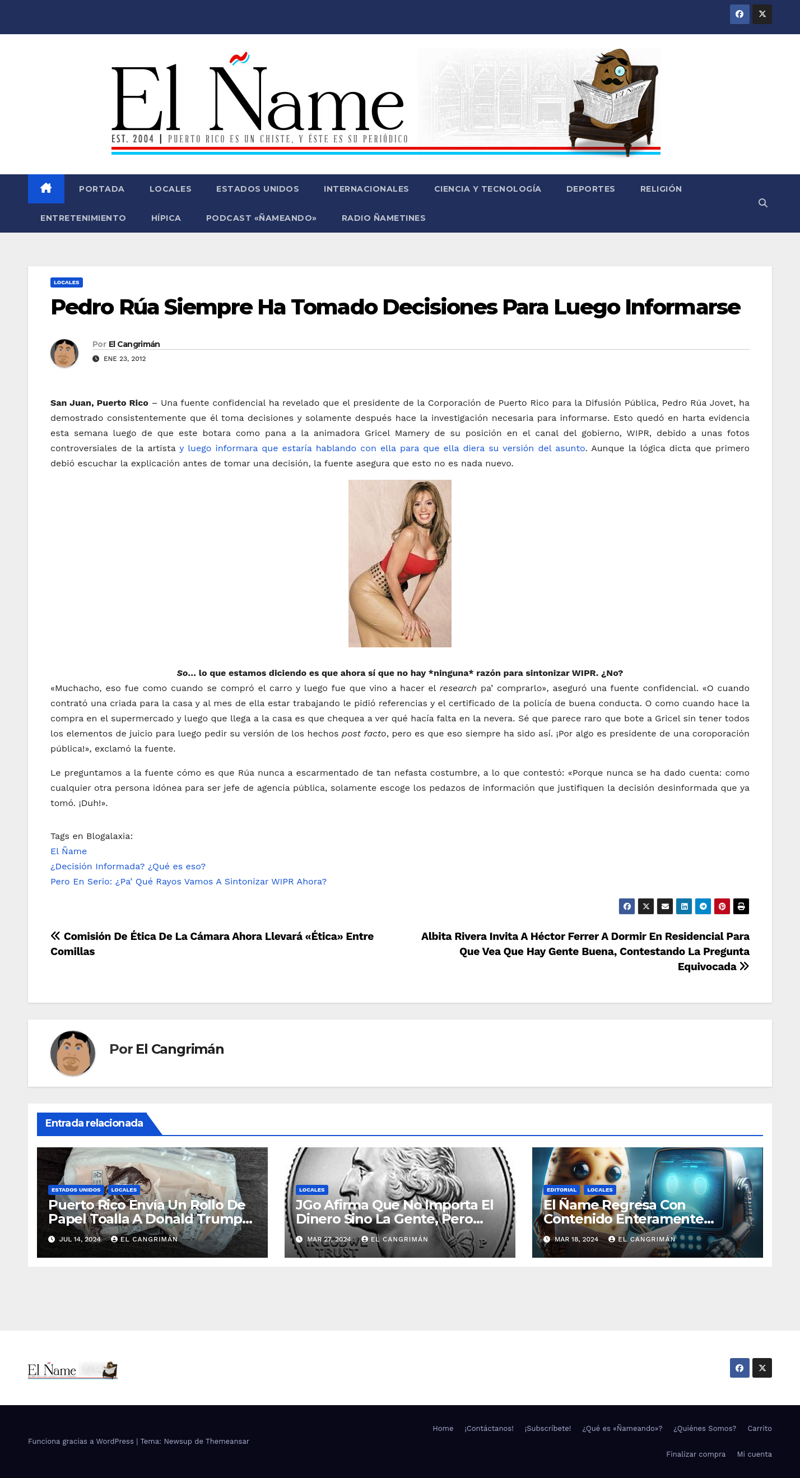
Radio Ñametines (384, 218)
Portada (101, 189)
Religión (661, 189)
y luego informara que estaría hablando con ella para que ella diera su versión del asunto (382, 448)
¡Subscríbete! (548, 1428)
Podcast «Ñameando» (261, 218)
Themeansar (227, 1441)
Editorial (561, 1190)
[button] (763, 203)
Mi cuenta (754, 1454)
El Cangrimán (134, 344)
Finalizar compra (695, 1454)
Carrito (759, 1428)
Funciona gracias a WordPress (82, 1441)
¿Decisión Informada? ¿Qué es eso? (128, 866)
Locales (171, 189)
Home (442, 1428)
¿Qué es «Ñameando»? (622, 1428)
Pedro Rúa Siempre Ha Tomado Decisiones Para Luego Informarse (395, 307)
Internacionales (367, 189)
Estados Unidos (257, 189)
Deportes (591, 189)
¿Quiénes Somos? (704, 1428)
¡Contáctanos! (488, 1428)
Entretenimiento (83, 218)
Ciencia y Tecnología (488, 189)
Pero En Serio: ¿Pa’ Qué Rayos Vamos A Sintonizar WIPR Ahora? (188, 881)
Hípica (166, 218)
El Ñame (68, 851)
